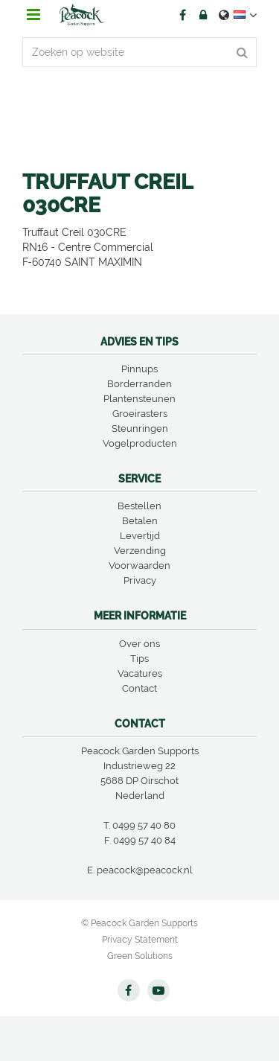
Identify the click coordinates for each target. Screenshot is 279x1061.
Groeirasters (139, 413)
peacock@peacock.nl (145, 870)
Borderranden (139, 383)
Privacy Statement (140, 939)
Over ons (139, 643)
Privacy (140, 580)
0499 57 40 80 (144, 825)
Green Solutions (140, 956)
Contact (139, 688)
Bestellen (139, 506)
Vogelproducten (140, 443)
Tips (139, 658)
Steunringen (140, 428)
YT (158, 990)
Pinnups (139, 369)
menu (33, 15)
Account (203, 14)
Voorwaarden (139, 565)
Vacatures (140, 673)
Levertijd (140, 535)
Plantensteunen (139, 398)
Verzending (140, 550)
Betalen (140, 520)
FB (182, 14)
